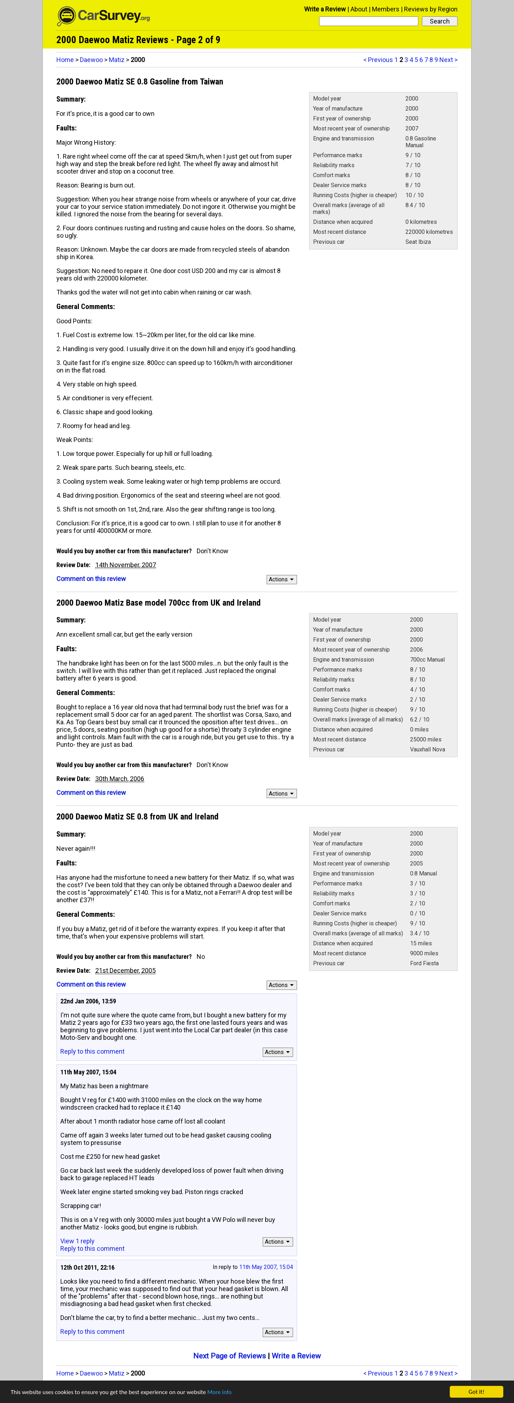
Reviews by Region (431, 9)
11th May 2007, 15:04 (266, 1267)
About (359, 9)
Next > (448, 59)
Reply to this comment (92, 1051)
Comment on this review (91, 578)
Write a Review (325, 9)
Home (65, 59)
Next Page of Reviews (229, 1356)
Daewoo (91, 59)
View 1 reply (77, 1241)
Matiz (117, 59)
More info (219, 1392)
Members (385, 9)
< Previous (378, 59)
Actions (282, 579)
